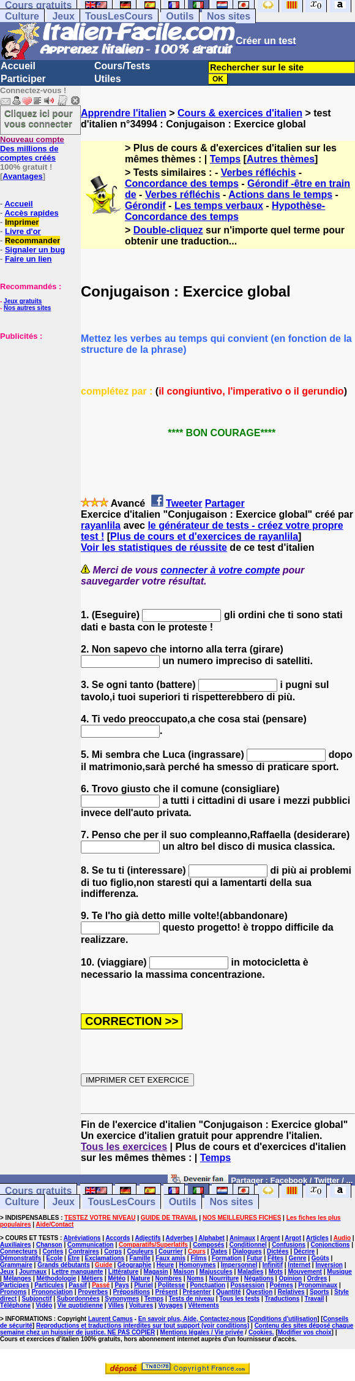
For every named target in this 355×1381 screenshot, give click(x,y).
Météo (116, 1278)
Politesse (171, 1285)
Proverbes (93, 1291)
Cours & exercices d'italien (239, 113)
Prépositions (132, 1291)
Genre (298, 1258)
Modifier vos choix (305, 1332)
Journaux (33, 1271)
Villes (116, 1305)
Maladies (250, 1271)
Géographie (135, 1265)
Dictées (278, 1251)
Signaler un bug (35, 249)
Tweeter (184, 503)
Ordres (317, 1278)
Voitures (141, 1305)
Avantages (22, 176)
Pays (121, 1285)
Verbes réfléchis (258, 172)
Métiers (92, 1278)
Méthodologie (57, 1278)
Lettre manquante (77, 1271)
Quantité (228, 1291)
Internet (299, 1265)
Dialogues (247, 1251)
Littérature (123, 1271)
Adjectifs (147, 1238)
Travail (314, 1298)
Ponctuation (207, 1285)
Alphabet (211, 1238)
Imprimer (22, 222)
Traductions (282, 1298)
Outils (179, 16)
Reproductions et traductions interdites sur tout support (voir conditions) (142, 1325)
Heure (165, 1265)
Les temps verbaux (218, 205)
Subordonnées (78, 1298)
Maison (183, 1271)
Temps (225, 159)
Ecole (55, 1258)
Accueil (18, 66)
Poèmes (281, 1285)
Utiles (107, 79)
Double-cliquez (168, 230)
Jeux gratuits (23, 301)
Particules (49, 1285)
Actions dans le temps (280, 194)
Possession (248, 1285)
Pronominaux (317, 1285)
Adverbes (180, 1238)
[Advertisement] (36, 402)
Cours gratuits (38, 1191)
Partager (225, 503)
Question (259, 1291)
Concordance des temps (182, 183)
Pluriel (143, 1285)
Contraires (84, 1251)
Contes (52, 1251)
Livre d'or (23, 231)
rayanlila (101, 525)
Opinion (290, 1278)
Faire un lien (28, 258)
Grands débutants (63, 1265)
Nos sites (228, 16)
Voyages (170, 1305)
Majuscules (216, 1271)
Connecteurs (18, 1251)
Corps (113, 1251)
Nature (141, 1278)
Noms (195, 1278)
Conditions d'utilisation (284, 1318)
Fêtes (275, 1258)
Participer (23, 79)
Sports (319, 1291)
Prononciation (52, 1291)
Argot (293, 1238)
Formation (227, 1258)
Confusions (288, 1244)
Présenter (197, 1291)
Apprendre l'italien (123, 113)
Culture (22, 16)
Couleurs (140, 1251)
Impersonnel (239, 1265)
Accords (117, 1238)
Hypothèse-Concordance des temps (225, 211)
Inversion (328, 1265)
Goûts (320, 1258)
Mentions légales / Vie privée (202, 1332)
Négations (259, 1278)
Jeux (63, 16)
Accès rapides (31, 213)
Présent (166, 1291)
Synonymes (122, 1298)
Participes (14, 1285)
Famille (139, 1258)
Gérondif (145, 205)
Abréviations (82, 1238)
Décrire (304, 1251)
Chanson (49, 1244)
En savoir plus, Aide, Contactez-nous (192, 1318)
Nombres (168, 1278)
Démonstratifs (20, 1258)
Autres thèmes (281, 159)
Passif (77, 1285)
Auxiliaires (15, 1244)
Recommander (32, 240)
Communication (90, 1244)
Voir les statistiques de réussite (154, 547)
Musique (339, 1271)
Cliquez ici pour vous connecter (38, 118)
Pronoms (13, 1291)
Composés (208, 1244)
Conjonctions (330, 1244)
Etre (74, 1258)
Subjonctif (37, 1298)
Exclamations (104, 1258)
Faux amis (170, 1258)
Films (198, 1258)
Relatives (291, 1291)
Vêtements (203, 1305)
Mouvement (305, 1271)
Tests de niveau (191, 1298)
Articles (317, 1238)
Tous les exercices (124, 1146)
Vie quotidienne (80, 1305)
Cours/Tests (122, 66)
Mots (276, 1271)
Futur (255, 1258)
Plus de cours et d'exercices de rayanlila (204, 536)
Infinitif (273, 1265)
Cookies (260, 1332)
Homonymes (197, 1265)
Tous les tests (239, 1298)
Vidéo (44, 1305)
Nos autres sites (27, 308)
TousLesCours (119, 16)
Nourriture (224, 1278)
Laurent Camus (110, 1318)
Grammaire (16, 1265)
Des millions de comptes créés (32, 148)
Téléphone (15, 1305)
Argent (270, 1238)
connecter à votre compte (220, 570)
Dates (219, 1251)
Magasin (156, 1271)
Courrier (170, 1251)
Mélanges (18, 1278)
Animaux (242, 1238)
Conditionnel (248, 1244)
